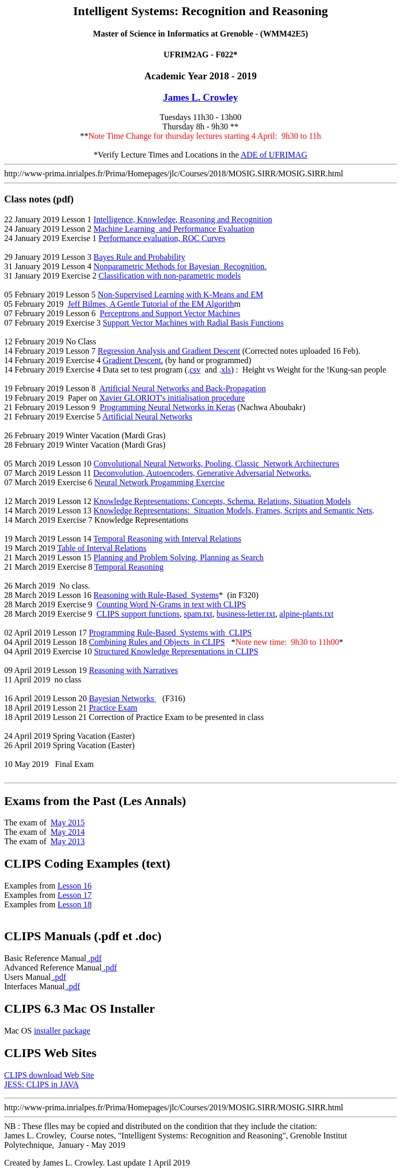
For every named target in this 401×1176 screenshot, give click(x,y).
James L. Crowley (200, 97)
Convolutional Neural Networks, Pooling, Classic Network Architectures (216, 463)
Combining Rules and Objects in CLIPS (157, 642)
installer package (62, 1030)
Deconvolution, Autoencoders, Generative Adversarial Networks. (202, 473)
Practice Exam (113, 707)
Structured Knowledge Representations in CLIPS (176, 651)
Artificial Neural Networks (147, 416)
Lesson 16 (74, 885)
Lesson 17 (74, 895)
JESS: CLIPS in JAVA (41, 1084)
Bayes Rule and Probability (139, 257)
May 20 (68, 841)
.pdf (93, 958)
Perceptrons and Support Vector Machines (170, 313)
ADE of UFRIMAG (274, 154)
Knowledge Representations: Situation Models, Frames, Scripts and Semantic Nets (232, 510)
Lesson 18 (74, 904)
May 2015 (68, 822)
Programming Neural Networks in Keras (167, 407)
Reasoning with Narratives (133, 670)
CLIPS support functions (138, 613)
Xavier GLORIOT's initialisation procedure (172, 397)
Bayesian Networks (122, 698)
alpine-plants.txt (306, 613)
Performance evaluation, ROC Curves (162, 238)
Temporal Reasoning (129, 566)
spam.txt (198, 613)
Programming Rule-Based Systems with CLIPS (170, 632)
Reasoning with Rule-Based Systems (156, 595)
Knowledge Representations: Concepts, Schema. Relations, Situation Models (222, 501)
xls (226, 369)
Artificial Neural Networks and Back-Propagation (182, 388)
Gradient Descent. (133, 360)
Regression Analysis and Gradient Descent (169, 350)
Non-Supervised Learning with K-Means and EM (180, 294)
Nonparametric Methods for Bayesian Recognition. (179, 266)
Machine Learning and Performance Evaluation (173, 228)
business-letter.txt (246, 613)
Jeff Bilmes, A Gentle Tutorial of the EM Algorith (151, 303)
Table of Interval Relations (101, 548)
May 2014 (68, 831)
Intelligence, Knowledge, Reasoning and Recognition (182, 219)
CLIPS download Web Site (49, 1075)
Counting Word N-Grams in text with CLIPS (171, 604)
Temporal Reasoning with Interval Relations (167, 538)
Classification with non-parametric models (170, 275)
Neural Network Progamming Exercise (160, 482)
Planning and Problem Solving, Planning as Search (178, 557)
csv (195, 369)
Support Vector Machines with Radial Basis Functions (193, 322)
